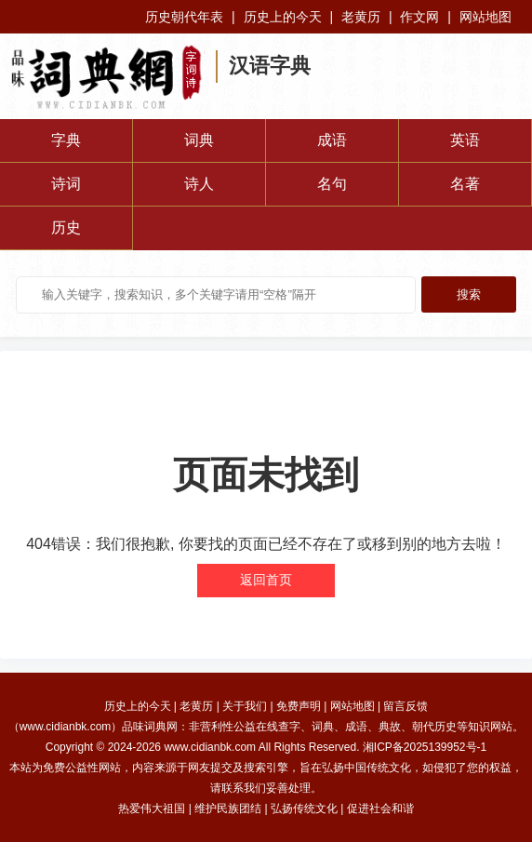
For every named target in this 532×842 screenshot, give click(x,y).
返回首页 (266, 579)
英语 (465, 140)
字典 (66, 140)
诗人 (199, 184)
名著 (465, 184)
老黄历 (360, 16)
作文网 (419, 16)
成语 (332, 140)
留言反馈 (405, 706)
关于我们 (244, 706)
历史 (66, 227)
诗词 (66, 184)
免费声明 (298, 706)
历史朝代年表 (184, 16)
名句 (332, 184)
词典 (199, 140)
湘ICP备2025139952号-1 (424, 747)
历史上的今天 (283, 16)
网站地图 (485, 16)
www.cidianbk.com (210, 747)
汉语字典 (270, 65)
